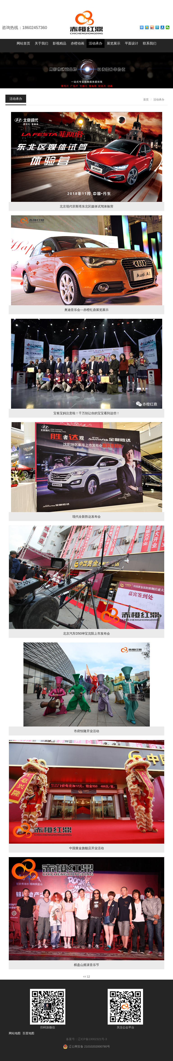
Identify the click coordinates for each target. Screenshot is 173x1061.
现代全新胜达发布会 (86, 516)
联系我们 (149, 43)
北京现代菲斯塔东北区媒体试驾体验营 (86, 206)
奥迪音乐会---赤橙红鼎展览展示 (86, 310)
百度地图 (28, 1033)
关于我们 (41, 43)
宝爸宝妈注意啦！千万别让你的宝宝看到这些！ (86, 413)
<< (84, 976)
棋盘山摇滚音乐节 (86, 965)
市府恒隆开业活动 (86, 731)
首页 (146, 99)
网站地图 (14, 1033)
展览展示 (113, 43)
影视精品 (59, 43)
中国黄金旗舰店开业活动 (86, 848)
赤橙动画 (77, 43)
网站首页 (23, 43)
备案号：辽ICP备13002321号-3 (86, 1039)
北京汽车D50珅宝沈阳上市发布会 (86, 633)
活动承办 (95, 43)
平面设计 (131, 43)
